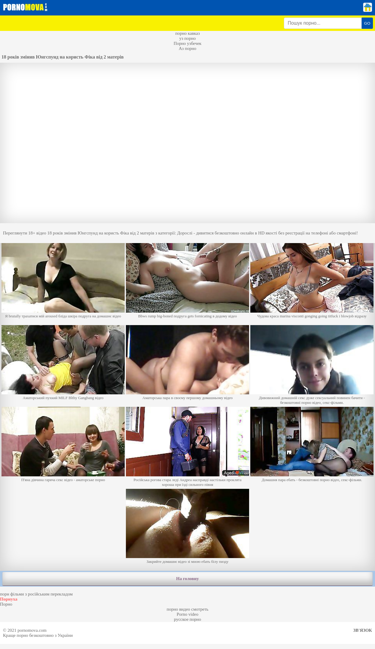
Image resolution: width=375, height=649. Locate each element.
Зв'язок (362, 630)
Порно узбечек (188, 43)
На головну (187, 578)
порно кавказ (187, 33)
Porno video (187, 614)
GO (367, 23)
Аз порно (187, 48)
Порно (6, 604)
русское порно (187, 619)
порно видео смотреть (187, 609)
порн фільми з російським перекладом (36, 594)
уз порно (187, 38)
